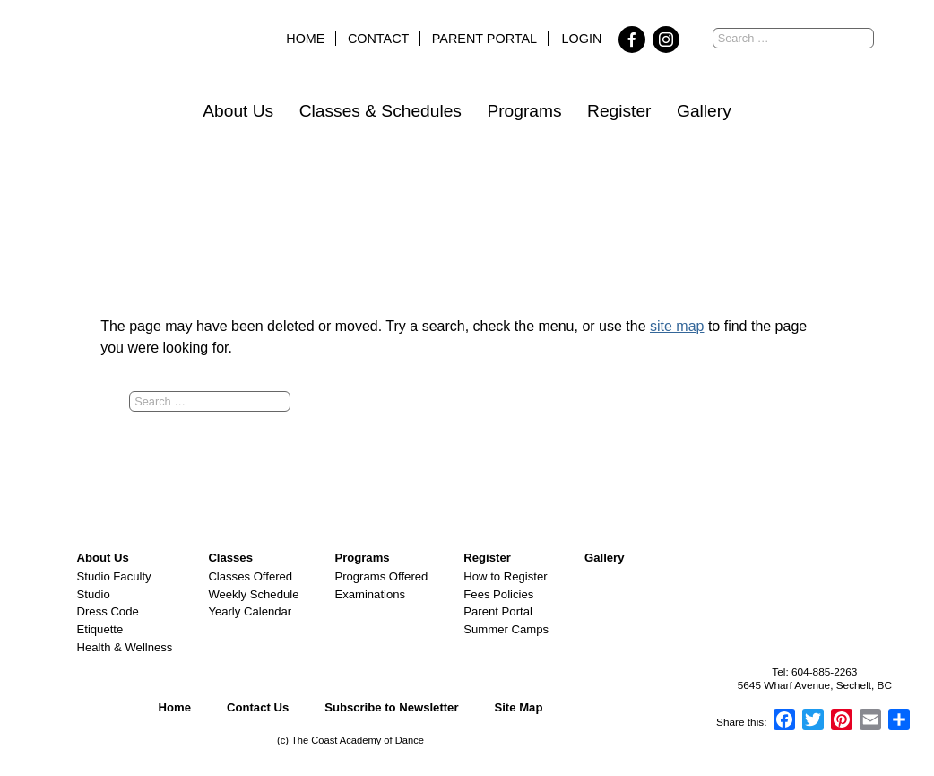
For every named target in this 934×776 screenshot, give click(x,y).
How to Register (505, 576)
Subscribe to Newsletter (391, 707)
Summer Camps (506, 629)
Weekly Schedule (253, 594)
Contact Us (258, 707)
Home (305, 38)
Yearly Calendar (249, 611)
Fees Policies (498, 594)
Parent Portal (484, 38)
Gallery (704, 110)
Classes (230, 557)
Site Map (518, 707)
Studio (93, 594)
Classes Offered (250, 576)
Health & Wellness (125, 647)
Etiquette (100, 629)
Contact (378, 38)
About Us (238, 110)
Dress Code (108, 611)
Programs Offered (381, 576)
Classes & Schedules (380, 110)
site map (677, 326)
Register (619, 110)
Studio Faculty (114, 576)
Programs (524, 110)
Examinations (369, 594)
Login (582, 38)
